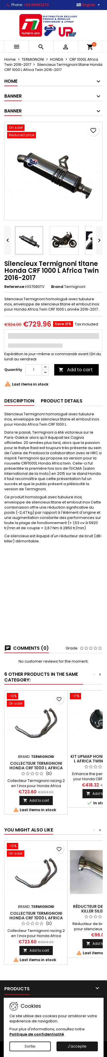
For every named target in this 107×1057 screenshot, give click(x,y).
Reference (14, 286)
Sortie (30, 1046)
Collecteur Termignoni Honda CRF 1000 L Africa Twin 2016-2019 (36, 767)
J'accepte (77, 1046)
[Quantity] (33, 370)
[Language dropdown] (88, 5)
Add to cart (75, 369)
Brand (57, 286)
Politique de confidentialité (36, 1034)
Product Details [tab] (61, 401)
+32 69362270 (36, 4)
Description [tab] (19, 401)
